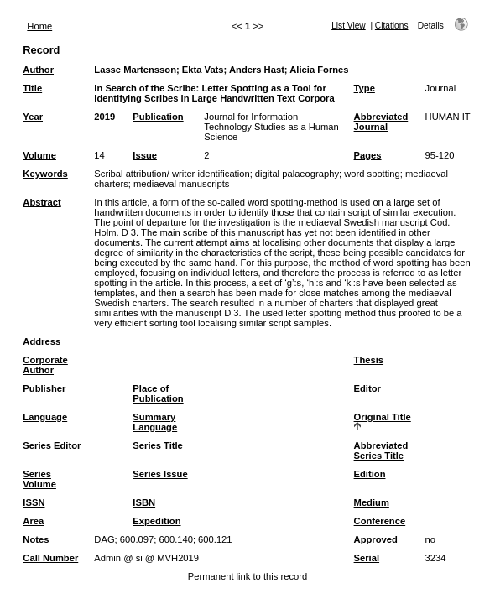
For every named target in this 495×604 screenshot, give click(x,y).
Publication (158, 117)
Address (41, 341)
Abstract (41, 202)
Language (45, 417)
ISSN (33, 502)
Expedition (156, 521)
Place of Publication (158, 393)
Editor (367, 388)
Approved (376, 539)
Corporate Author (45, 365)
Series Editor (52, 445)
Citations (392, 25)
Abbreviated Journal (381, 122)
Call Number (50, 558)
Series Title (158, 445)
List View (348, 25)
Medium (371, 502)
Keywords (45, 174)
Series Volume (39, 479)
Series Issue (160, 474)
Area (33, 521)
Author (38, 70)
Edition (370, 474)
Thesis (368, 360)
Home (39, 26)
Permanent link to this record (247, 576)
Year (33, 117)
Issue (145, 155)
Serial (366, 558)
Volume (39, 155)
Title (32, 88)
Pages (368, 155)
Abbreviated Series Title (381, 450)
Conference (380, 521)
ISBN (144, 502)
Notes (36, 539)
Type (364, 88)
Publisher (44, 388)
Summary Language (155, 422)
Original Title (382, 417)
